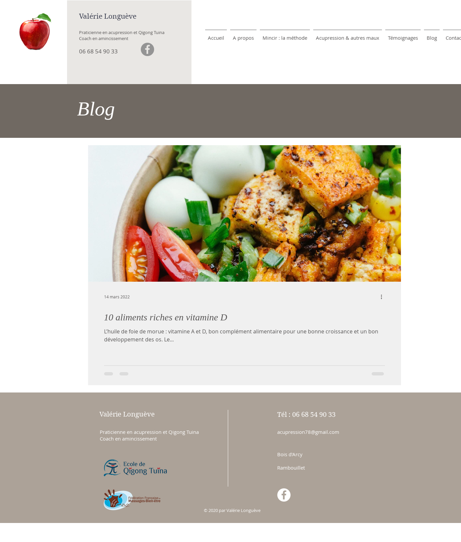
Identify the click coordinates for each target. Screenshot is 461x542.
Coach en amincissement (103, 38)
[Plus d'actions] (384, 297)
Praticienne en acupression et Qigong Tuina (121, 32)
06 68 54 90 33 (98, 51)
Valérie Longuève (107, 16)
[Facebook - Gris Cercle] (147, 49)
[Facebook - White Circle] (284, 495)
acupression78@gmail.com (308, 432)
